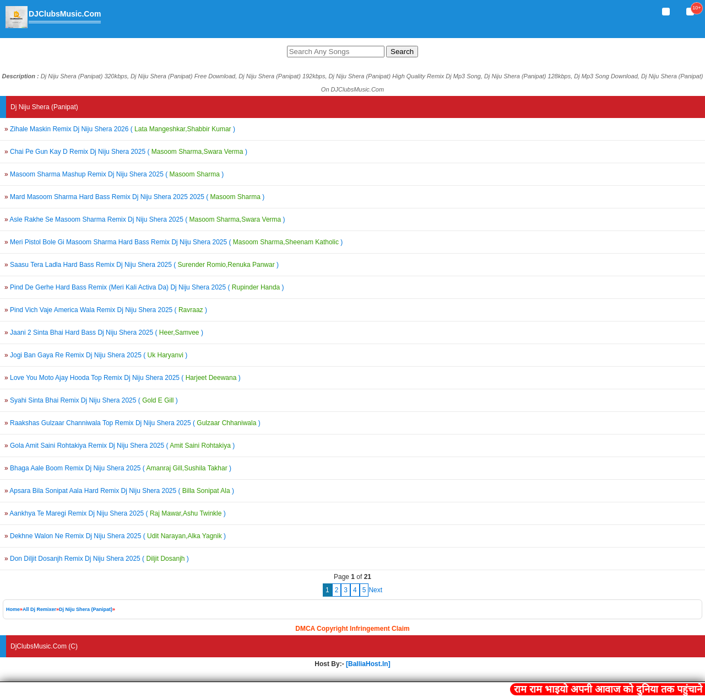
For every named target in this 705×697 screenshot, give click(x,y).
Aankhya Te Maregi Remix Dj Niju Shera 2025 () (115, 513)
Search (402, 51)
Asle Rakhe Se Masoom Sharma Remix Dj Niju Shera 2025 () (144, 219)
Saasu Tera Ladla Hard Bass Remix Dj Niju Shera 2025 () (141, 265)
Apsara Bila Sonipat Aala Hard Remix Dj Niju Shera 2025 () (119, 491)
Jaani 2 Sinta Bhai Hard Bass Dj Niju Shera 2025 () (103, 332)
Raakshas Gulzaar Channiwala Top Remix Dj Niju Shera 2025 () (132, 423)
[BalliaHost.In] (367, 664)
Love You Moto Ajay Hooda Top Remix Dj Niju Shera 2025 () (122, 378)
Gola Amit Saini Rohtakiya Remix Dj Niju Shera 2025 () (119, 445)
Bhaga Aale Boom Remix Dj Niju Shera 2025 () (117, 468)
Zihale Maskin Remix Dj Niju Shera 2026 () (119, 129)
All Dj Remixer (39, 609)
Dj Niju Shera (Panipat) (85, 609)
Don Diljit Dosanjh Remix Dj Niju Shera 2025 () (96, 558)
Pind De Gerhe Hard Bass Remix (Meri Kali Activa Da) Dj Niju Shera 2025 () (144, 287)
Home (13, 609)
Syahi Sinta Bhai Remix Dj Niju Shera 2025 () (91, 400)
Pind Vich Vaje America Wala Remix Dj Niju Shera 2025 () (105, 310)
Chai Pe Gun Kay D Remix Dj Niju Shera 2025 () (125, 152)
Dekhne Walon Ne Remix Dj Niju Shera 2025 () (115, 536)
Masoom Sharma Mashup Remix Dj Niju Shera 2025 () (114, 174)
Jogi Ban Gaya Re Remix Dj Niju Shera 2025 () (95, 355)
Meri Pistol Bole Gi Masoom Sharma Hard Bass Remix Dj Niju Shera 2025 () (173, 242)
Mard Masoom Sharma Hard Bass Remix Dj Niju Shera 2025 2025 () (134, 197)
